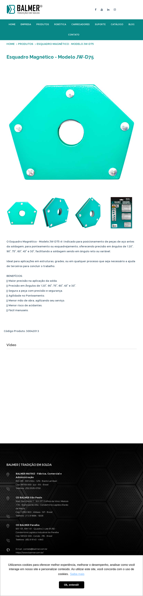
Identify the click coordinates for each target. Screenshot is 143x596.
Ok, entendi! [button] (71, 584)
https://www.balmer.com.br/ (30, 552)
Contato (73, 34)
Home (12, 24)
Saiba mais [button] (77, 574)
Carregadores (80, 24)
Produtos (42, 24)
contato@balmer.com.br (35, 549)
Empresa (26, 24)
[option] (22, 212)
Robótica (60, 24)
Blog (132, 24)
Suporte (100, 24)
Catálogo (117, 24)
